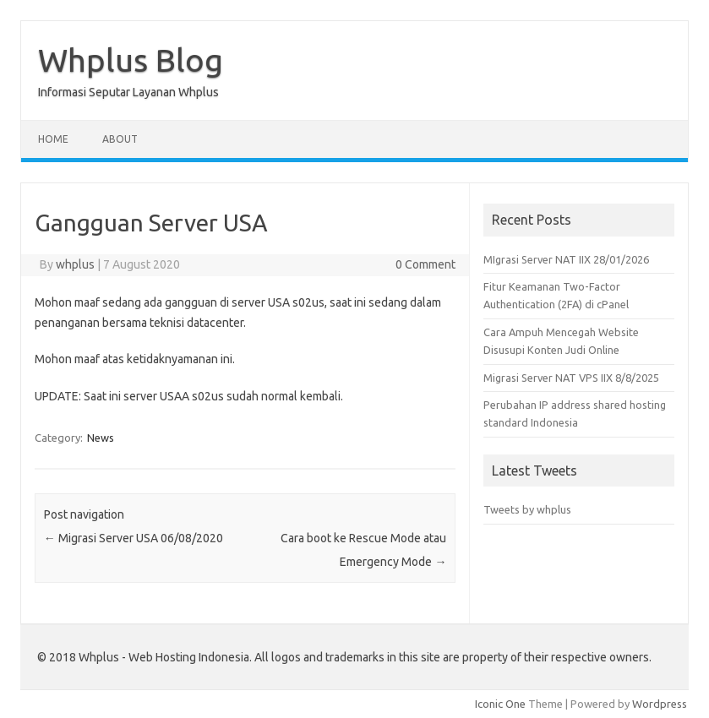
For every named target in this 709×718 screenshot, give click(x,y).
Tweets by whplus (527, 509)
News (100, 437)
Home (53, 138)
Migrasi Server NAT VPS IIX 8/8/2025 (571, 377)
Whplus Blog (130, 60)
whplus (75, 264)
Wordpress (659, 704)
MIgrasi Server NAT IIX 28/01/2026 (566, 259)
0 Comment (425, 264)
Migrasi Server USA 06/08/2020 (133, 538)
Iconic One (500, 704)
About (120, 138)
